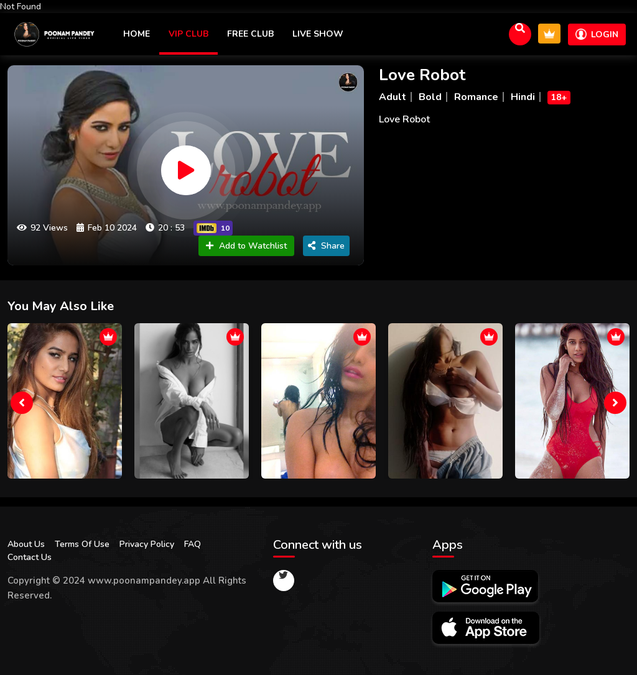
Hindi (523, 97)
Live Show (317, 34)
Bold (430, 97)
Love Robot (422, 75)
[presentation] (22, 403)
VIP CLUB (188, 34)
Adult (392, 97)
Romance (476, 97)
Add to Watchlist (246, 246)
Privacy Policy (146, 544)
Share (326, 246)
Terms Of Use (82, 544)
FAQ (192, 544)
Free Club (250, 34)
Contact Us (29, 557)
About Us (26, 544)
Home (136, 34)
